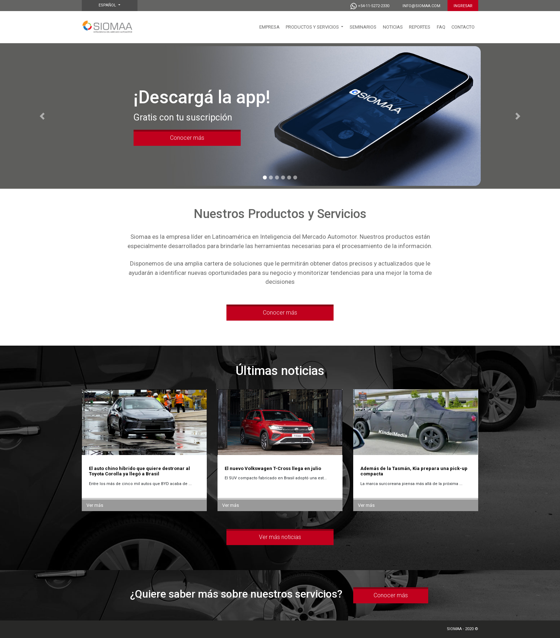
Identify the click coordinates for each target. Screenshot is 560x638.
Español (108, 5)
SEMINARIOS (363, 27)
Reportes (419, 27)
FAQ (441, 27)
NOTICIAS (393, 27)
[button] (42, 116)
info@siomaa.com (421, 6)
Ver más (94, 505)
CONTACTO (463, 27)
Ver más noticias (280, 537)
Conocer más (187, 137)
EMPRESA (269, 27)
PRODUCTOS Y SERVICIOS (313, 27)
